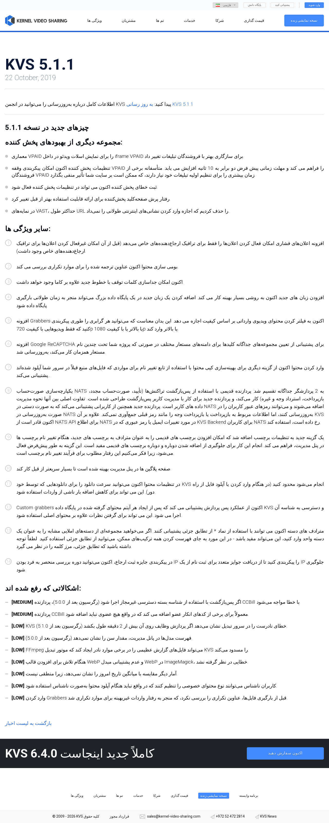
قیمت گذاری (179, 796)
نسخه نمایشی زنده (304, 20)
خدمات (138, 796)
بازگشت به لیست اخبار (28, 723)
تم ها (119, 796)
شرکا (157, 796)
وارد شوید (314, 5)
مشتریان (99, 796)
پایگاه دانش (254, 5)
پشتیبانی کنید (282, 5)
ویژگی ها (77, 796)
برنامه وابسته (248, 796)
